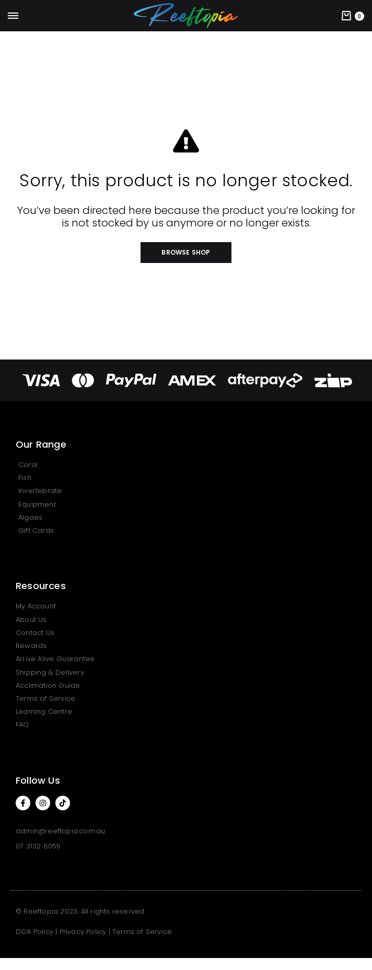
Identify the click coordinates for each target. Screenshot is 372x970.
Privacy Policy (83, 932)
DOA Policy (34, 932)
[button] (186, 252)
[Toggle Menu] (13, 16)
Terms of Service (142, 932)
